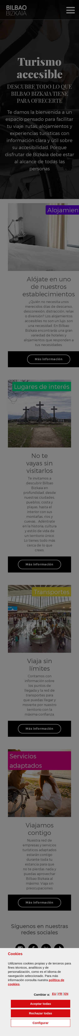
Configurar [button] (51, 1023)
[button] (54, 993)
